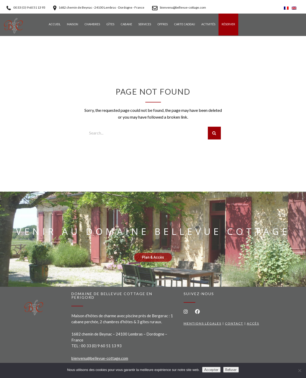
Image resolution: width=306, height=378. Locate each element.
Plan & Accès (153, 257)
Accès (253, 323)
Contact (234, 323)
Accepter (211, 370)
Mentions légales (202, 323)
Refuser (231, 370)
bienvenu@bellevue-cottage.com (99, 358)
